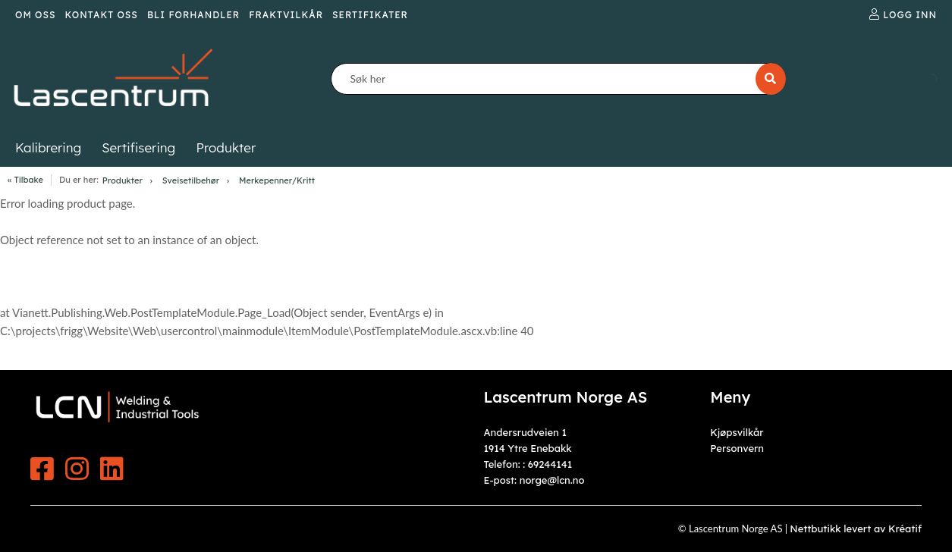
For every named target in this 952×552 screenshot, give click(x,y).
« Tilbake (25, 179)
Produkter (122, 180)
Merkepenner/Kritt (277, 180)
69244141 (550, 464)
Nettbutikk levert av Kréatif (856, 528)
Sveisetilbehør (190, 180)
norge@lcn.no (552, 480)
